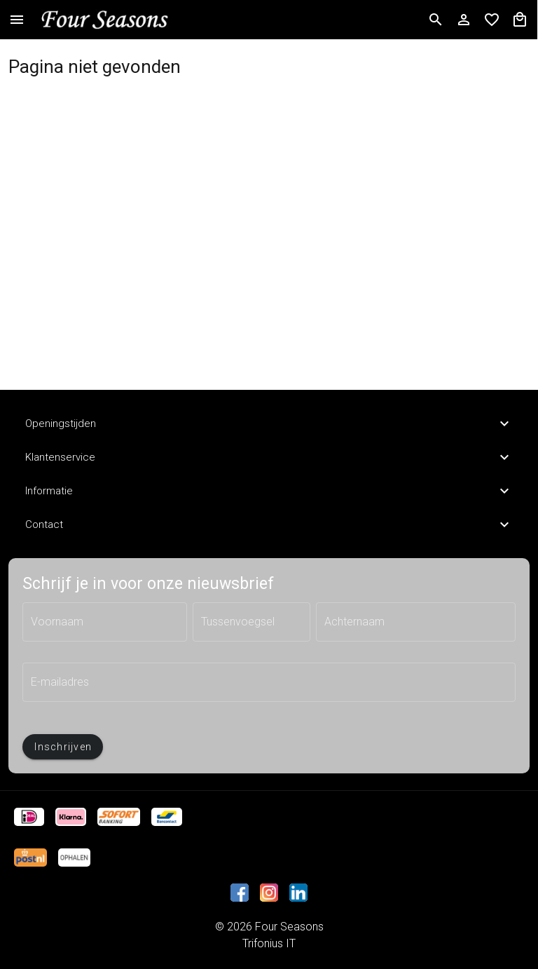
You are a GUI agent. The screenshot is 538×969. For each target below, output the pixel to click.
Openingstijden (269, 423)
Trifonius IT (269, 943)
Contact (269, 524)
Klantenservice (269, 457)
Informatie (269, 490)
